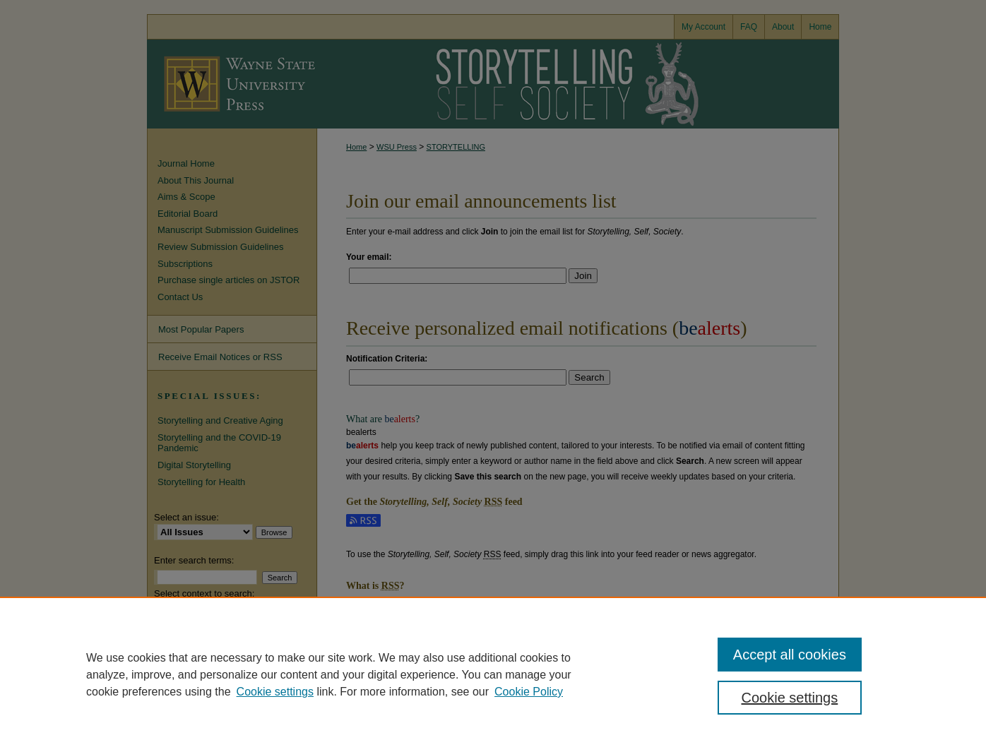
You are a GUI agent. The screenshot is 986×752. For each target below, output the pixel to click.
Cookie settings (275, 692)
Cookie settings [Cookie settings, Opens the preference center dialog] (790, 697)
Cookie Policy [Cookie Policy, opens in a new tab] (528, 692)
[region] (493, 674)
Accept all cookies (789, 654)
